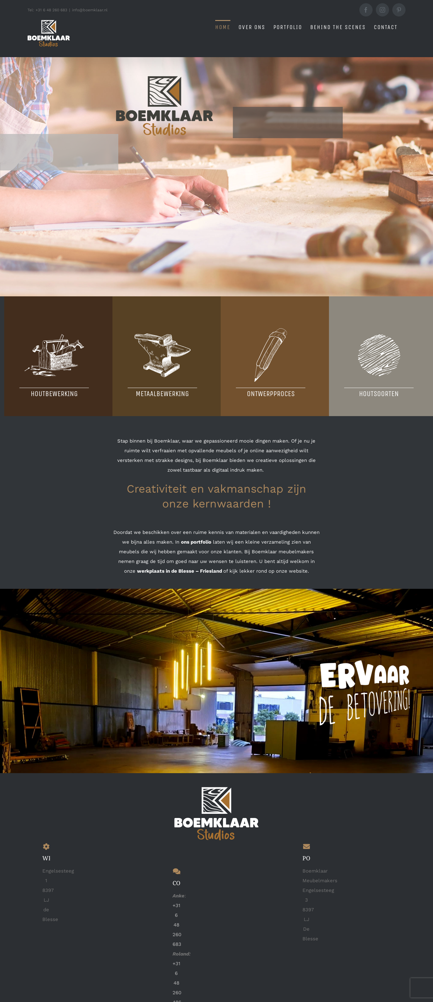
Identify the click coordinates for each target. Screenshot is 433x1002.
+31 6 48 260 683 (177, 924)
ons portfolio (196, 542)
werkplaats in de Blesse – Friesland (179, 571)
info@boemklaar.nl (90, 10)
